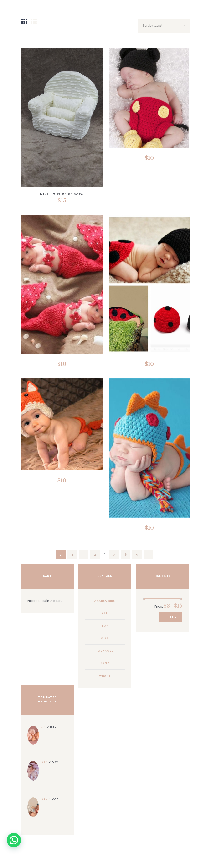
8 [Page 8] (126, 554)
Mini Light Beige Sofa (61, 194)
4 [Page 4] (95, 554)
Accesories (104, 600)
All (105, 613)
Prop (105, 663)
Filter (170, 617)
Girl (105, 638)
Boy (105, 625)
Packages (105, 650)
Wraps (105, 675)
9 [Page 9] (137, 554)
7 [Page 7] (114, 554)
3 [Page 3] (83, 554)
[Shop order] (164, 26)
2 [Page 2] (72, 554)
